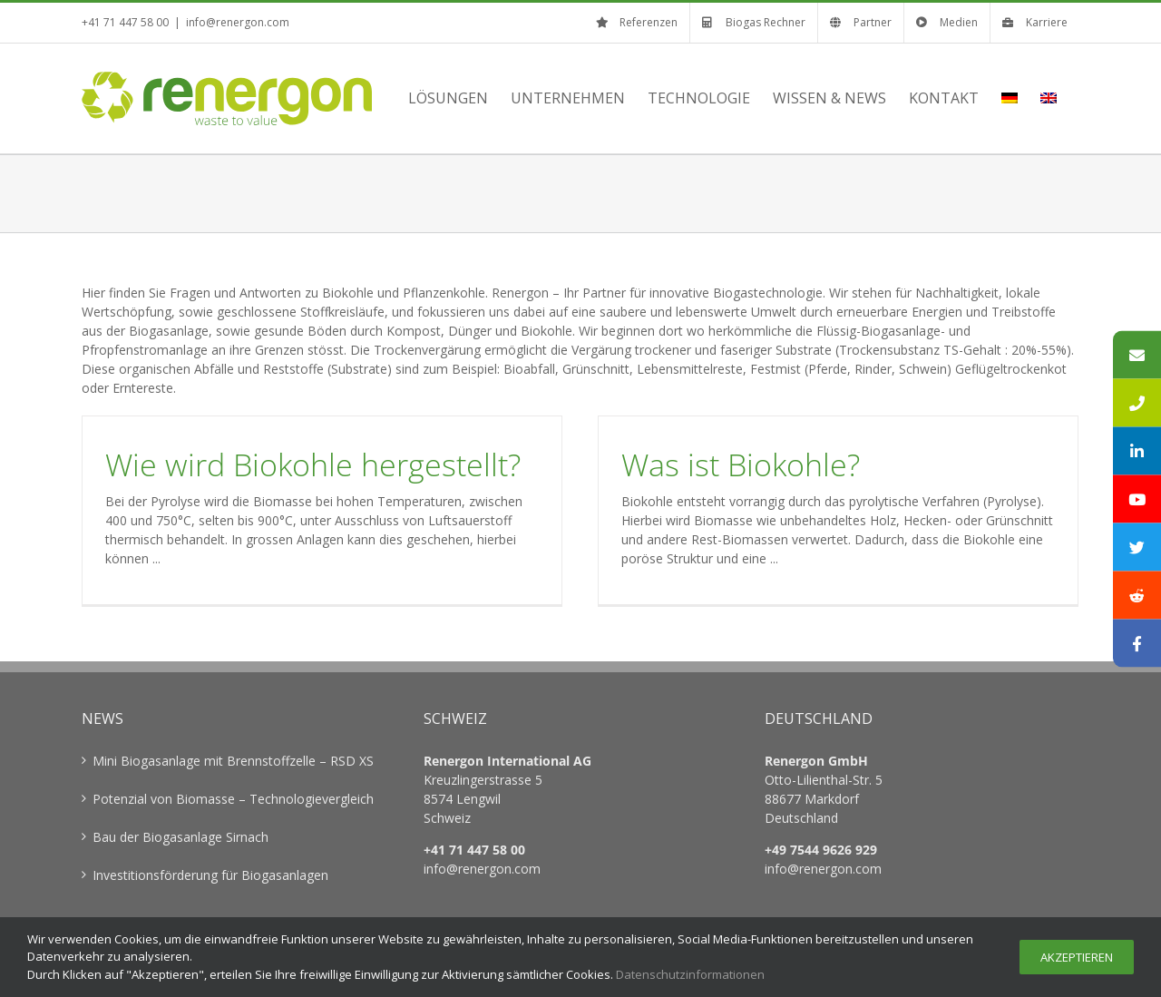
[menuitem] (1009, 98)
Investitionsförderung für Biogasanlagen (210, 875)
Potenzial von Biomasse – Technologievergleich (233, 798)
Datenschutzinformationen (690, 974)
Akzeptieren (1076, 957)
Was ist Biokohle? (740, 464)
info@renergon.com (237, 22)
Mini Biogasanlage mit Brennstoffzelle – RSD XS (233, 760)
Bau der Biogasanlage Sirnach (180, 836)
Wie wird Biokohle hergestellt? (313, 464)
